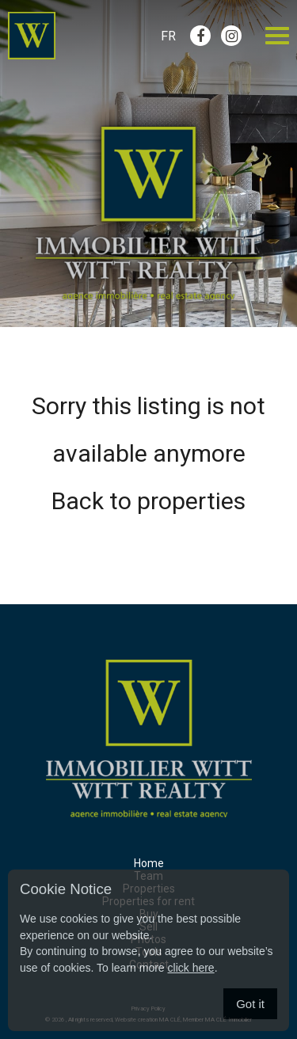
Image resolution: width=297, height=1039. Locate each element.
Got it (250, 1003)
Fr (168, 36)
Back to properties (148, 501)
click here (191, 967)
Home (149, 863)
